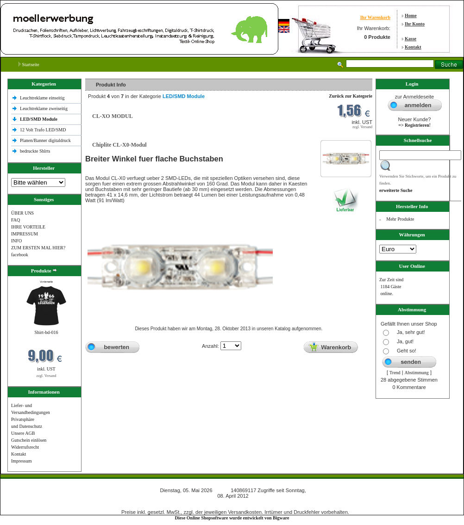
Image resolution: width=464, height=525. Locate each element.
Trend (395, 372)
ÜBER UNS (22, 213)
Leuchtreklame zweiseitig (44, 108)
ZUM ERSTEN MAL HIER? (38, 247)
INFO (16, 240)
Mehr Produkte (400, 219)
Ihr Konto (415, 23)
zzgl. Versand (46, 376)
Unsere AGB (23, 433)
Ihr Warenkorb (375, 17)
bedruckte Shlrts (35, 151)
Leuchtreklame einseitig (43, 97)
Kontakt (413, 46)
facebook (19, 254)
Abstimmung (417, 372)
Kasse (410, 38)
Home (411, 15)
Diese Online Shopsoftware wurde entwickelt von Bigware (232, 517)
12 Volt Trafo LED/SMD (43, 129)
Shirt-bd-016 (46, 332)
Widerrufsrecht (25, 447)
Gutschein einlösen (28, 440)
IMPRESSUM (24, 233)
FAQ (15, 219)
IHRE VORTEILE (28, 226)
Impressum (21, 460)
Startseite (29, 64)
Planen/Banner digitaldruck (45, 140)
